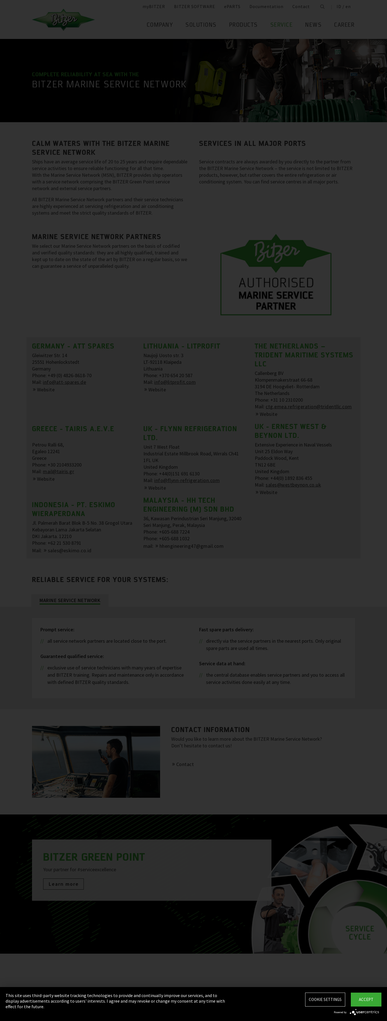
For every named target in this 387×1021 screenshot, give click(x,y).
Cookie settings (325, 999)
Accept (366, 999)
